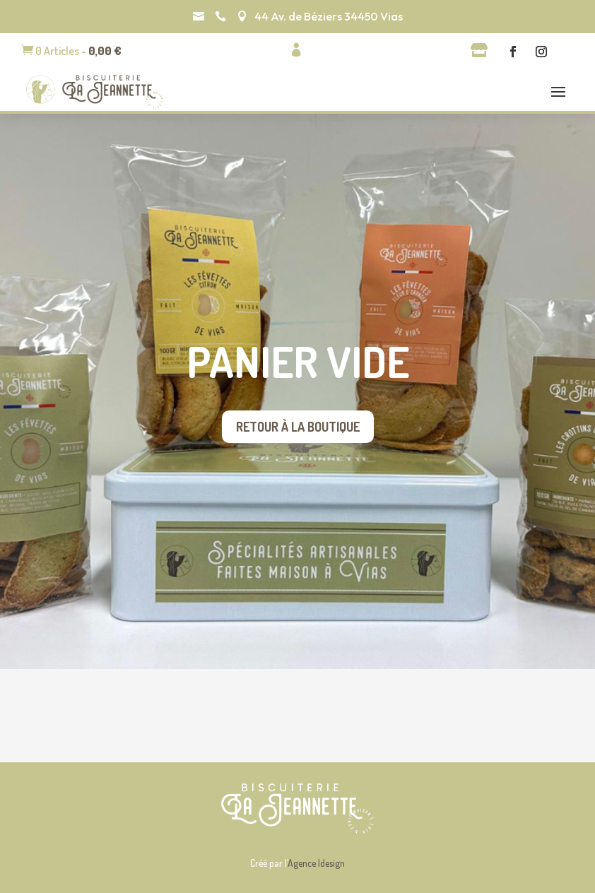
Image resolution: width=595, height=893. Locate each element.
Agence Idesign (316, 863)
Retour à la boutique (298, 426)
